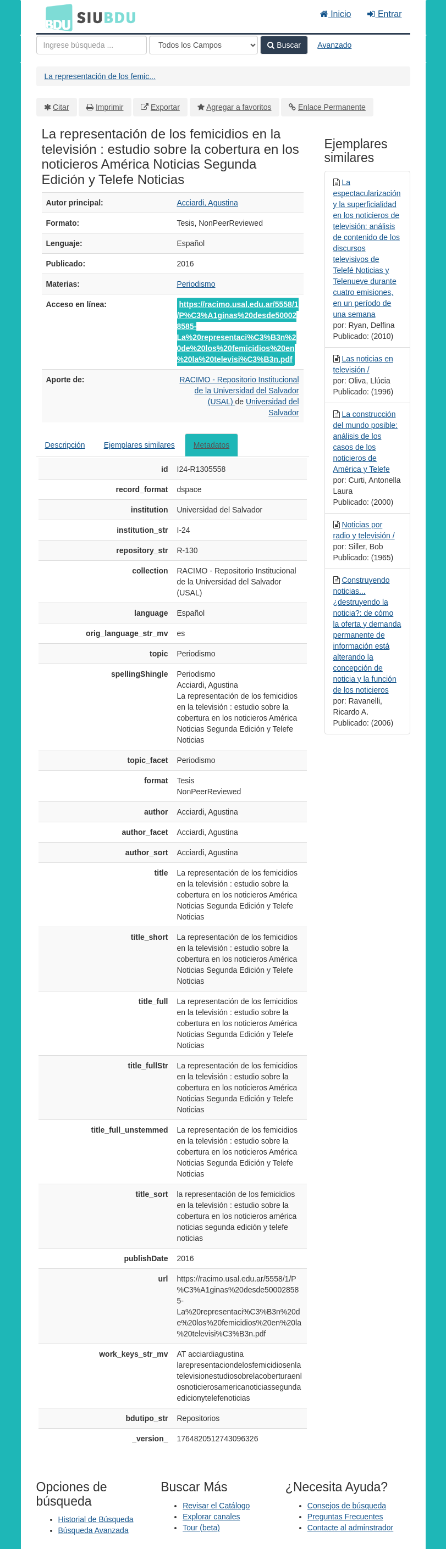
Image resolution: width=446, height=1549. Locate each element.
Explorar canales (211, 1516)
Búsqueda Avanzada (93, 1530)
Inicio (335, 14)
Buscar (283, 45)
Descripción (65, 445)
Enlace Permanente (332, 107)
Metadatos (211, 445)
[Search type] (203, 45)
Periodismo (196, 284)
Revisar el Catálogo (216, 1505)
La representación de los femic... (100, 76)
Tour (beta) (201, 1527)
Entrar (384, 14)
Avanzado (334, 45)
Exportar (165, 107)
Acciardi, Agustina (207, 202)
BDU (56, 17)
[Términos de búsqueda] (91, 45)
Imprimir (110, 107)
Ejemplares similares (139, 445)
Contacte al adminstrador (350, 1527)
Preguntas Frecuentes (345, 1516)
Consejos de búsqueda (346, 1505)
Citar (61, 107)
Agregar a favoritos (238, 107)
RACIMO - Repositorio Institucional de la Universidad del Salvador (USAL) (239, 390)
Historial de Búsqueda (96, 1519)
